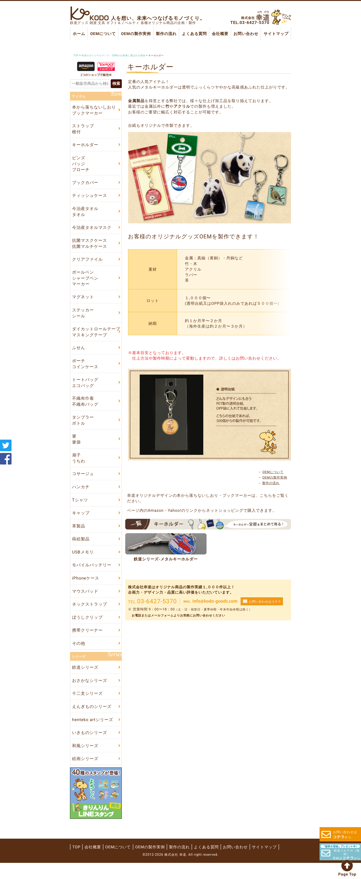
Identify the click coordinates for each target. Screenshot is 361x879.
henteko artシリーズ (92, 734)
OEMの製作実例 (136, 33)
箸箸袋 (76, 446)
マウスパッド (85, 602)
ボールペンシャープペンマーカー (85, 282)
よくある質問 (194, 33)
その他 (78, 656)
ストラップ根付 (83, 129)
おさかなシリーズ (89, 694)
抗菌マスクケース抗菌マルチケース (89, 246)
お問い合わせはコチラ (265, 590)
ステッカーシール (83, 317)
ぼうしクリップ (87, 629)
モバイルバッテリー (91, 576)
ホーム (79, 33)
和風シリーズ (85, 761)
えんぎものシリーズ (91, 721)
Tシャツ (80, 508)
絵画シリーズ (85, 774)
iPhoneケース (85, 589)
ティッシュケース (89, 197)
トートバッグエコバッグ (85, 389)
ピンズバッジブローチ (81, 165)
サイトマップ (275, 33)
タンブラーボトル (83, 427)
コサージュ (83, 481)
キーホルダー (85, 145)
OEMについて (103, 33)
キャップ (81, 522)
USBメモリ (83, 562)
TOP (76, 863)
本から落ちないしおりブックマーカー (94, 110)
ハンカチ (81, 495)
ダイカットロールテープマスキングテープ (96, 337)
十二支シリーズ (87, 707)
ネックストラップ (89, 616)
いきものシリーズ (89, 748)
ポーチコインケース (85, 369)
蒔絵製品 (81, 549)
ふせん (78, 353)
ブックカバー (85, 184)
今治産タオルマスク (91, 230)
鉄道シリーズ (85, 680)
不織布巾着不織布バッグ (85, 408)
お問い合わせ (245, 33)
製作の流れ (166, 33)
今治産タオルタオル (85, 214)
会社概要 (220, 33)
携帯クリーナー (87, 643)
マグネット (83, 301)
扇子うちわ (78, 465)
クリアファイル (87, 262)
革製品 (78, 535)
